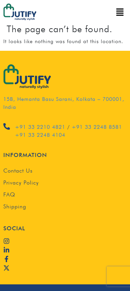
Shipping (14, 206)
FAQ (9, 194)
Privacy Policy (21, 182)
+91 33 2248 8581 (97, 127)
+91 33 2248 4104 (40, 135)
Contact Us (17, 170)
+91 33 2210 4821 (40, 127)
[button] (120, 12)
